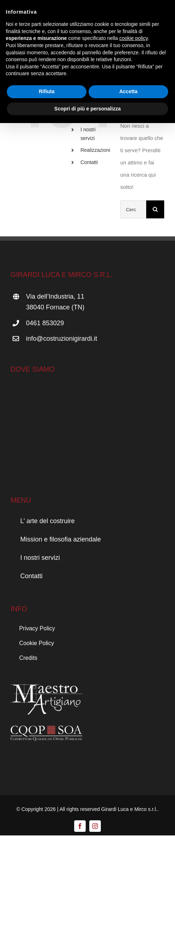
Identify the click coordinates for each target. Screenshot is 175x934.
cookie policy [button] (133, 38)
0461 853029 (45, 323)
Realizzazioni (95, 150)
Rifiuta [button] (47, 91)
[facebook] (80, 826)
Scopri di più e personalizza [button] (87, 109)
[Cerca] (155, 209)
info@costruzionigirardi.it (61, 338)
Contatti (89, 162)
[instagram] (95, 826)
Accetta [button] (128, 91)
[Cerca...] (133, 209)
